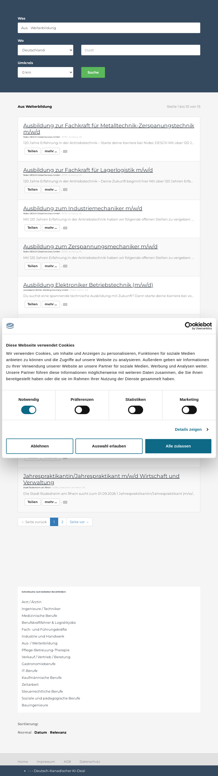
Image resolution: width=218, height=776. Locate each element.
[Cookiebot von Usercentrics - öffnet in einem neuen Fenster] (189, 326)
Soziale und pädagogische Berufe (51, 698)
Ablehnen (40, 446)
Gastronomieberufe (39, 664)
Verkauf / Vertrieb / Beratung (46, 657)
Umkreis (25, 63)
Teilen (33, 151)
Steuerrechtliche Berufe (42, 691)
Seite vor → (79, 522)
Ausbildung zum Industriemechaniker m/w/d (82, 208)
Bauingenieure (35, 705)
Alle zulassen (178, 446)
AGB (67, 762)
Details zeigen (188, 429)
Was (21, 18)
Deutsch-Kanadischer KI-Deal (59, 771)
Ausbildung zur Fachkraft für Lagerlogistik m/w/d (88, 170)
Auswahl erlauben (109, 446)
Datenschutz (90, 762)
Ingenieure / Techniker (41, 609)
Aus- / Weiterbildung (39, 643)
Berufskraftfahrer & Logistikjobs (49, 622)
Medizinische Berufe (39, 615)
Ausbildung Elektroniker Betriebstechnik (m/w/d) (88, 285)
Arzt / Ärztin (32, 602)
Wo (21, 40)
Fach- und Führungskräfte (44, 629)
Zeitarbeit (30, 684)
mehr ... (51, 151)
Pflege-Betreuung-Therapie (46, 650)
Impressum (46, 762)
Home (23, 762)
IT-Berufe (30, 671)
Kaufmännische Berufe (42, 677)
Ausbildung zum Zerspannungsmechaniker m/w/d (90, 246)
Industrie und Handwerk (43, 636)
